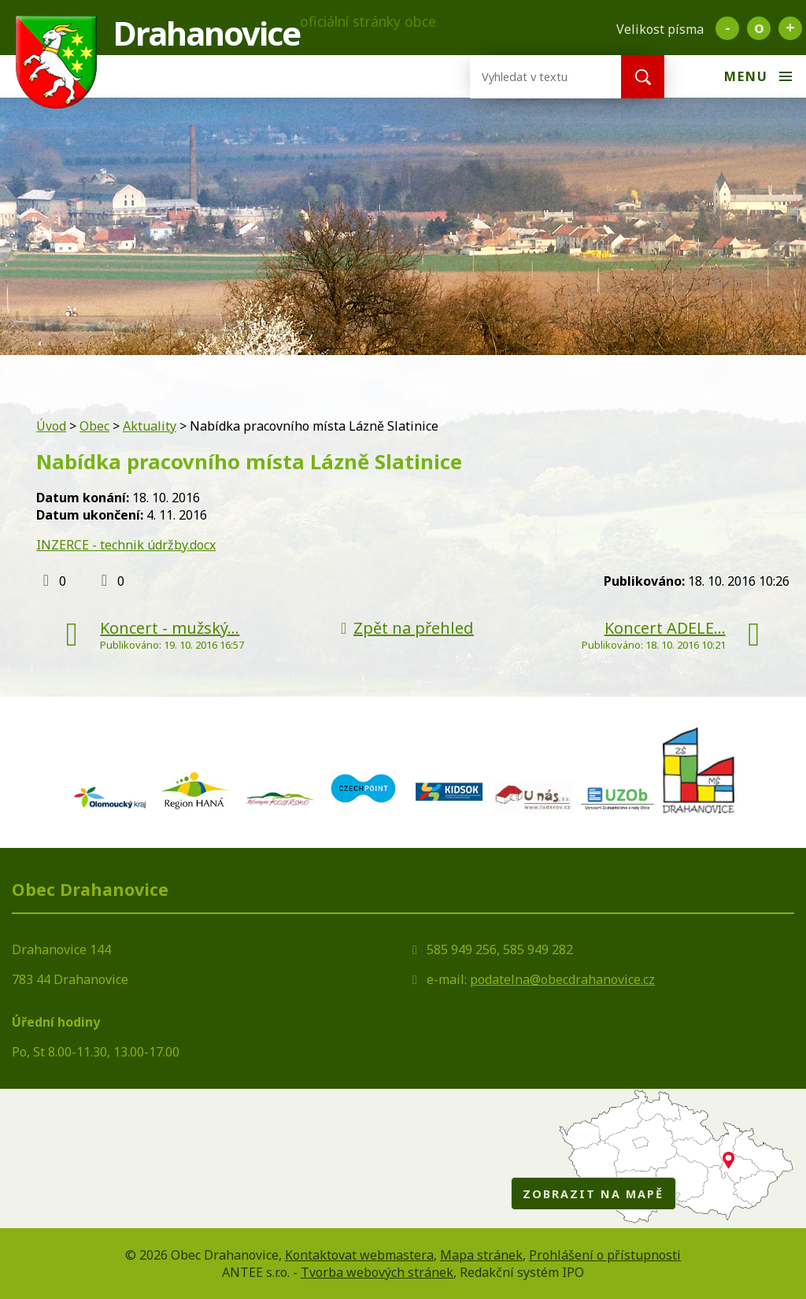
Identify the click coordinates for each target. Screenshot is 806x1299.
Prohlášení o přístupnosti (605, 1255)
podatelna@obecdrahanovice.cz (562, 979)
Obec (94, 426)
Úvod (51, 426)
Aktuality (149, 426)
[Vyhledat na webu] (533, 76)
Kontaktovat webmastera (359, 1255)
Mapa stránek (481, 1255)
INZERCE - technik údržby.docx (126, 544)
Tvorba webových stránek (377, 1272)
